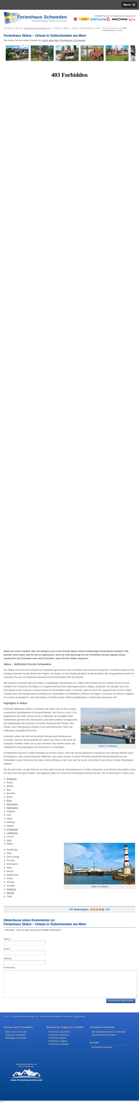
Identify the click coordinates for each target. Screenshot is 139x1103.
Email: (7, 949)
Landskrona (12, 833)
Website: (8, 958)
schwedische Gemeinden (104, 1035)
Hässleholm (12, 804)
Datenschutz (79, 1016)
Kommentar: (9, 967)
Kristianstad (12, 829)
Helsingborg (12, 808)
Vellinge (10, 893)
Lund (9, 840)
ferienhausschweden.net (26, 1064)
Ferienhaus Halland (58, 1041)
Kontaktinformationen (102, 1047)
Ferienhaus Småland (59, 1044)
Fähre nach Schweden (16, 1032)
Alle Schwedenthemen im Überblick (109, 1032)
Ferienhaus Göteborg (59, 1035)
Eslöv (9, 800)
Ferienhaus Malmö (57, 1038)
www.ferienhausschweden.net (37, 28)
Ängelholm (12, 779)
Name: (7, 939)
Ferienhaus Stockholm (59, 1032)
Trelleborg (11, 889)
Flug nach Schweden (15, 1035)
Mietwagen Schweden (16, 1038)
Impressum (67, 1016)
